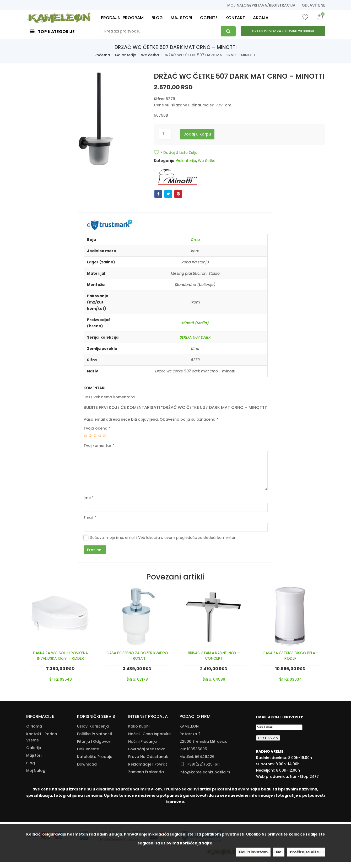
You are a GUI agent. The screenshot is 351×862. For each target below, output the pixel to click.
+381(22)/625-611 (203, 764)
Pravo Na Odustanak (148, 756)
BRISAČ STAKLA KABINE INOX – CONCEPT (214, 655)
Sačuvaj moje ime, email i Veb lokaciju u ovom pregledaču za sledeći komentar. (163, 537)
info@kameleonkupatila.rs (205, 772)
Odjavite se (313, 5)
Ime (89, 497)
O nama (34, 726)
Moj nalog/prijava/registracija (261, 5)
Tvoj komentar (99, 445)
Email (90, 517)
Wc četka (150, 55)
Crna (195, 239)
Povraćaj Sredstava (146, 749)
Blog (30, 763)
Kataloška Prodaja (94, 756)
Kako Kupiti (138, 726)
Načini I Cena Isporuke (149, 733)
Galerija (33, 747)
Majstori (33, 755)
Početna (102, 55)
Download (87, 764)
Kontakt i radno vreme (41, 737)
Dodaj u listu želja (179, 152)
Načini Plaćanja (142, 741)
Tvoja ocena (97, 428)
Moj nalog (35, 770)
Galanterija (125, 55)
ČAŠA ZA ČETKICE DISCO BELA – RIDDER (290, 655)
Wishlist (305, 17)
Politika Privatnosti (94, 733)
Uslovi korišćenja (93, 726)
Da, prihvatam (253, 852)
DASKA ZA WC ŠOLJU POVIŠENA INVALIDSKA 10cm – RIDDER (60, 655)
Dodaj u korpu (197, 134)
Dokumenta (88, 749)
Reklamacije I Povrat (147, 764)
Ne (279, 852)
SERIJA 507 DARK (195, 337)
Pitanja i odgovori (94, 741)
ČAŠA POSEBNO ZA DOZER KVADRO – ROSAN (137, 655)
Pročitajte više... (306, 852)
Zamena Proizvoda (146, 771)
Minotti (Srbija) (195, 323)
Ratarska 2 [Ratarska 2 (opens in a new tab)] (190, 733)
